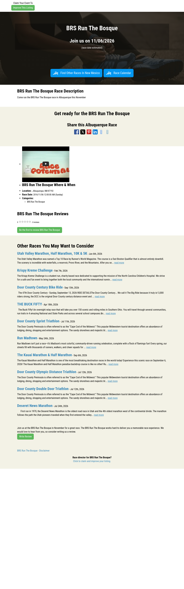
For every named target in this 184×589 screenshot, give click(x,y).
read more (119, 262)
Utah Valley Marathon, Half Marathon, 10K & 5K (52, 253)
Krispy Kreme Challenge (35, 270)
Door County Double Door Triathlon (43, 389)
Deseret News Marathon (34, 406)
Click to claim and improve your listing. (92, 461)
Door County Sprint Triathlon (38, 321)
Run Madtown (27, 338)
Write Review (25, 436)
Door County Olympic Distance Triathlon (46, 372)
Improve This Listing (23, 7)
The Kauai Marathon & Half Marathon (44, 355)
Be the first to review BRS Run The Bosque (39, 229)
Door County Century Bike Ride (40, 287)
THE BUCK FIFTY (29, 304)
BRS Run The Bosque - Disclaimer (33, 450)
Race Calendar (118, 73)
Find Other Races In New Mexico (76, 73)
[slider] (25, 221)
